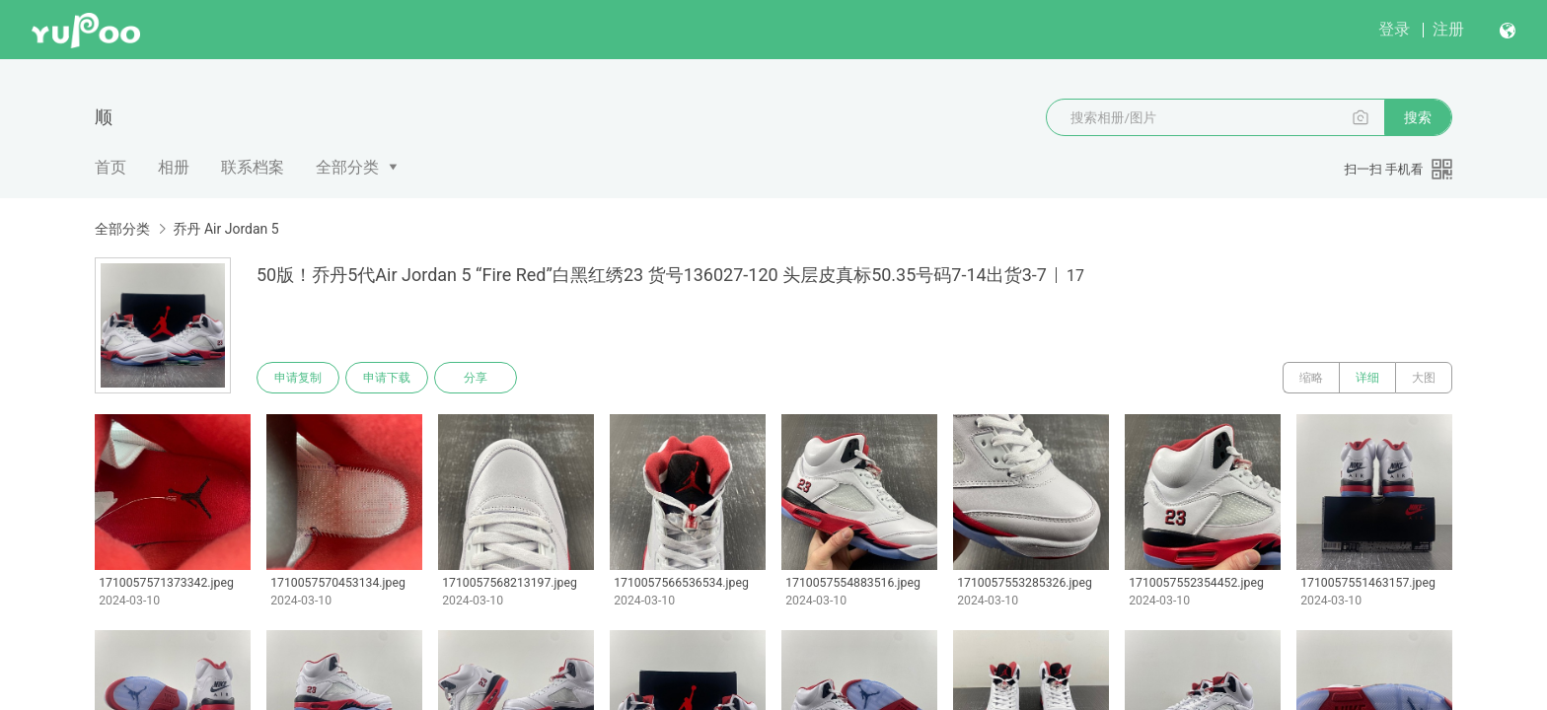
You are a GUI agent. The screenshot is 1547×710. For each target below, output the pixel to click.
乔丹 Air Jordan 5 (225, 229)
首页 (110, 167)
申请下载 (386, 378)
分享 (475, 378)
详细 (1367, 378)
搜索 (1418, 117)
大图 (1424, 378)
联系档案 (252, 167)
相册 (173, 167)
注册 (1448, 29)
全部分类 (347, 167)
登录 (1394, 29)
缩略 (1311, 378)
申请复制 (298, 378)
